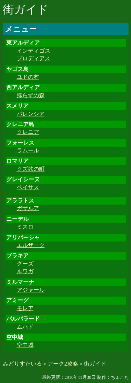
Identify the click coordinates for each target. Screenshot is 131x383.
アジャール (31, 290)
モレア (25, 308)
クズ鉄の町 (31, 169)
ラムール (28, 150)
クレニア (28, 132)
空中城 (25, 345)
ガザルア (28, 208)
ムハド (25, 327)
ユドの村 (28, 77)
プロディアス (33, 58)
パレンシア (31, 114)
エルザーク (31, 245)
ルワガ (25, 271)
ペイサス (28, 187)
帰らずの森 (31, 95)
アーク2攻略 (63, 364)
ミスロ (25, 227)
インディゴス (33, 51)
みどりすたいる (22, 364)
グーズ (25, 264)
